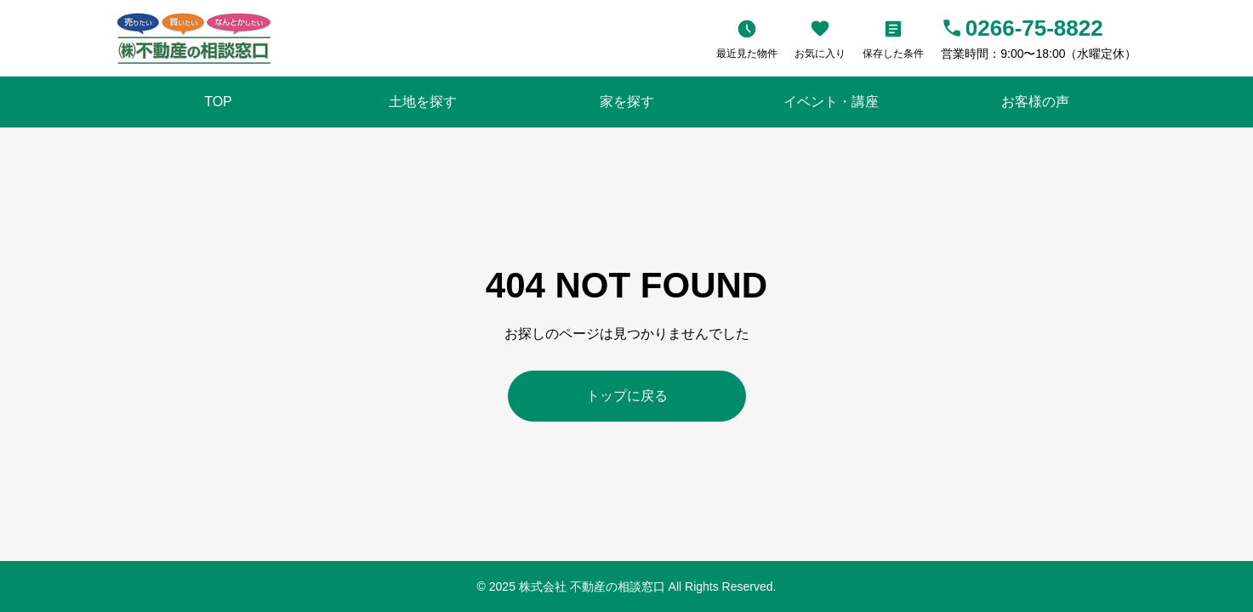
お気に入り (820, 54)
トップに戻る (627, 395)
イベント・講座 (831, 101)
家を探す (627, 101)
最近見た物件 (746, 54)
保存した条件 (893, 54)
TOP (218, 101)
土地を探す (423, 101)
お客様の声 (1035, 101)
